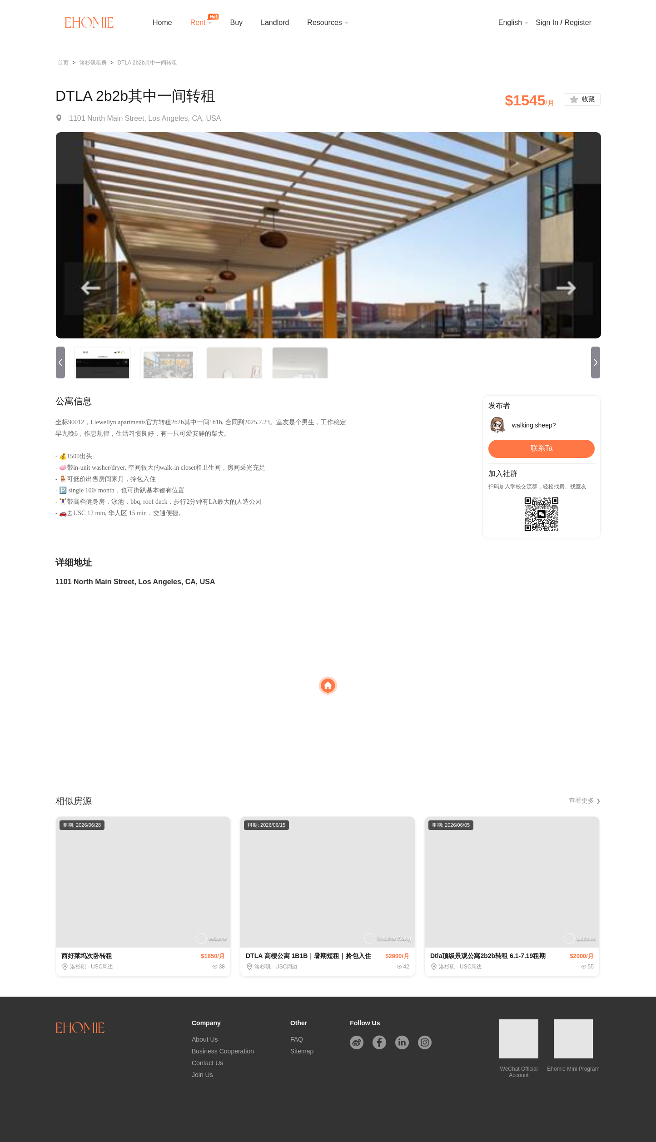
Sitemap (301, 1051)
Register (577, 22)
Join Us (202, 1074)
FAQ (296, 1039)
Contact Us (207, 1063)
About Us (205, 1039)
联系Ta (542, 451)
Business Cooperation (223, 1051)
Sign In (547, 22)
